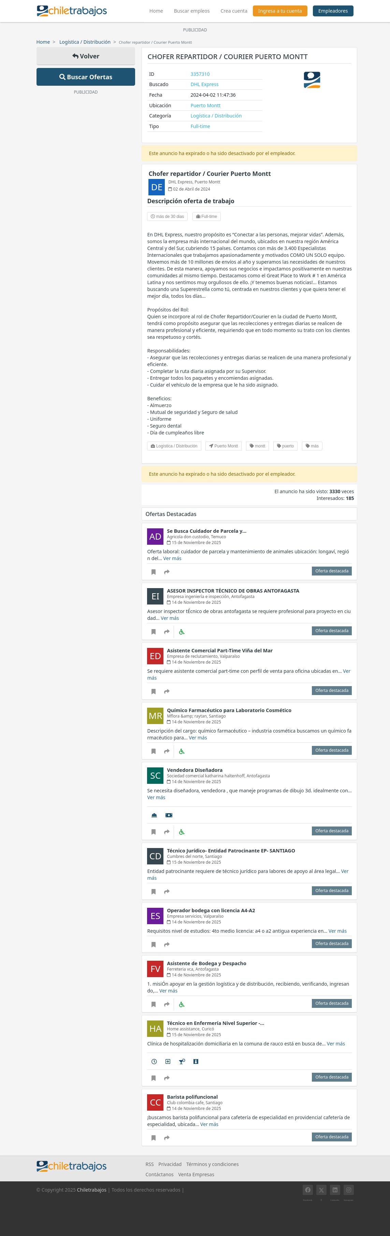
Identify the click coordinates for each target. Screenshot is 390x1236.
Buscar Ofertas (86, 77)
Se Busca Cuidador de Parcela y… (206, 531)
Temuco (218, 537)
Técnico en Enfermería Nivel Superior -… (215, 1023)
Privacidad (170, 1164)
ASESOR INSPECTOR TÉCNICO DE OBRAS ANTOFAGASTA (233, 590)
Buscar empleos (192, 11)
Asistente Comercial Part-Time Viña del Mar (220, 650)
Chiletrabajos (91, 1189)
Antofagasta (243, 596)
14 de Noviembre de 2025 (194, 602)
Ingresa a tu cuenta (280, 11)
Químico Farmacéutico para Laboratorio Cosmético (229, 710)
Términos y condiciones (212, 1164)
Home (159, 10)
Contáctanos (159, 1174)
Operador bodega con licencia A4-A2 (211, 910)
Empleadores (333, 11)
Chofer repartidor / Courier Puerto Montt (209, 173)
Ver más (172, 558)
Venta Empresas (196, 1174)
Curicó (208, 1029)
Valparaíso (230, 656)
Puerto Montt (205, 105)
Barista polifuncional (192, 1097)
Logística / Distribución (85, 42)
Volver (86, 56)
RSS (149, 1164)
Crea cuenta (233, 11)
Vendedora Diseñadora (194, 770)
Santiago (217, 716)
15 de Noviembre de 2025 (194, 542)
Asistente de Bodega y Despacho (206, 963)
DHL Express (204, 84)
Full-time (200, 126)
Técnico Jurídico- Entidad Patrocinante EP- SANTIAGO (231, 850)
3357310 (200, 74)
